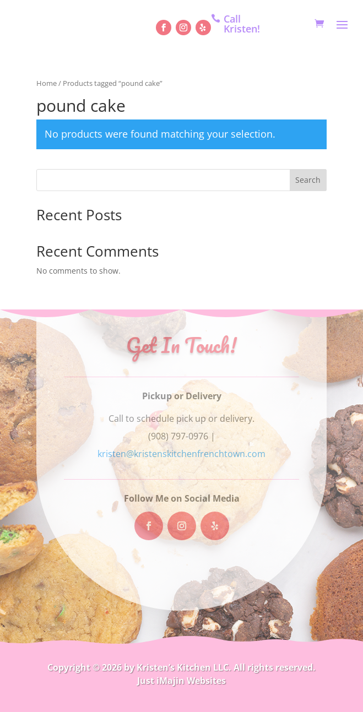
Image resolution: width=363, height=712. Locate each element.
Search (308, 180)
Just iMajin (161, 681)
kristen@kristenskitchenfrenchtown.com (181, 454)
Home (46, 83)
